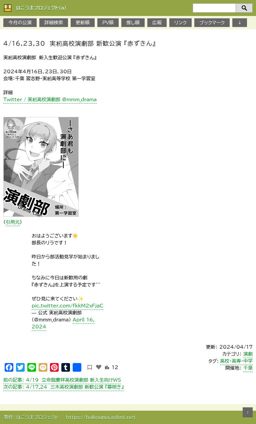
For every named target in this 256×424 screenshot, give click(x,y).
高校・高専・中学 (236, 361)
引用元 (13, 222)
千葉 (248, 368)
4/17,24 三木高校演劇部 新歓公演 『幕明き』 (63, 387)
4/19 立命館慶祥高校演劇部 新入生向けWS (62, 380)
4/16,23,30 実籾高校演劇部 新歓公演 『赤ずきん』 (79, 43)
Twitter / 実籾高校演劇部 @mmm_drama (50, 99)
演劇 (248, 354)
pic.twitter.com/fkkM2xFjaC (67, 305)
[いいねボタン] (98, 367)
